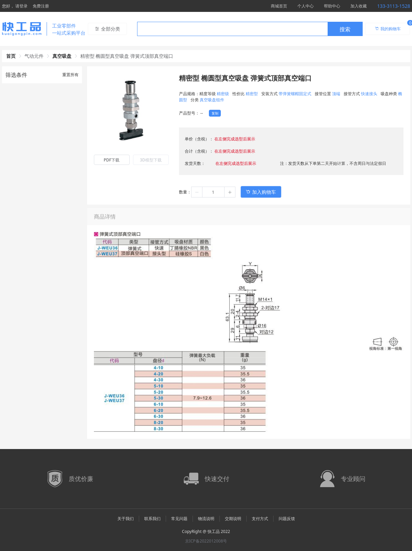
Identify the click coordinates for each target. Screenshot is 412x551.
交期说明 (233, 518)
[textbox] (232, 29)
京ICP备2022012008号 (206, 541)
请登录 (21, 6)
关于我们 (125, 518)
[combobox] (250, 29)
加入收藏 (358, 6)
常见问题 (179, 518)
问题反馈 (287, 518)
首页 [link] (11, 56)
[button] (197, 192)
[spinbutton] (213, 192)
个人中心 (305, 6)
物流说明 (206, 518)
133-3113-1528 (393, 6)
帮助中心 (332, 6)
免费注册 (41, 6)
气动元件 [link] (34, 56)
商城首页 (279, 6)
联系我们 (152, 518)
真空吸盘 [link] (61, 56)
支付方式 (260, 518)
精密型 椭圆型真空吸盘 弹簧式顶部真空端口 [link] (126, 56)
